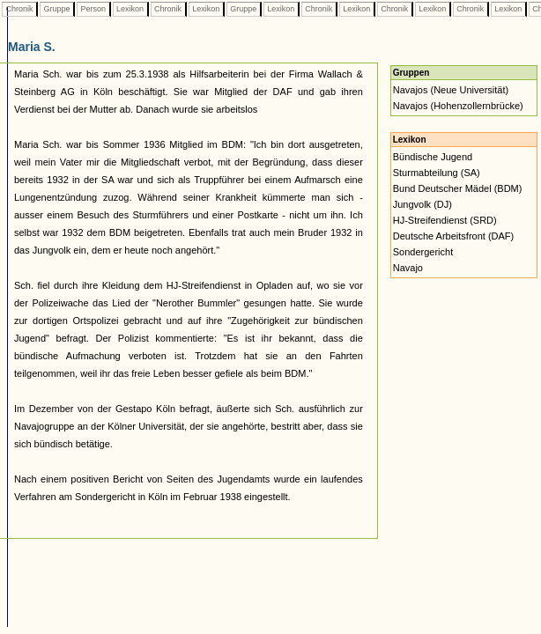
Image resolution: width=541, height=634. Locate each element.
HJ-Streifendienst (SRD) (445, 220)
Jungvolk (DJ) (422, 204)
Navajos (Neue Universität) (450, 90)
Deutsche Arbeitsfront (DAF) (454, 236)
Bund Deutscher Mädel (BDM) (457, 188)
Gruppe (56, 8)
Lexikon (130, 8)
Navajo (408, 267)
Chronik (19, 8)
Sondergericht (423, 252)
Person (93, 8)
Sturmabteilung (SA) (436, 172)
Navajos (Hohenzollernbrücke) (458, 105)
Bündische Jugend (433, 156)
